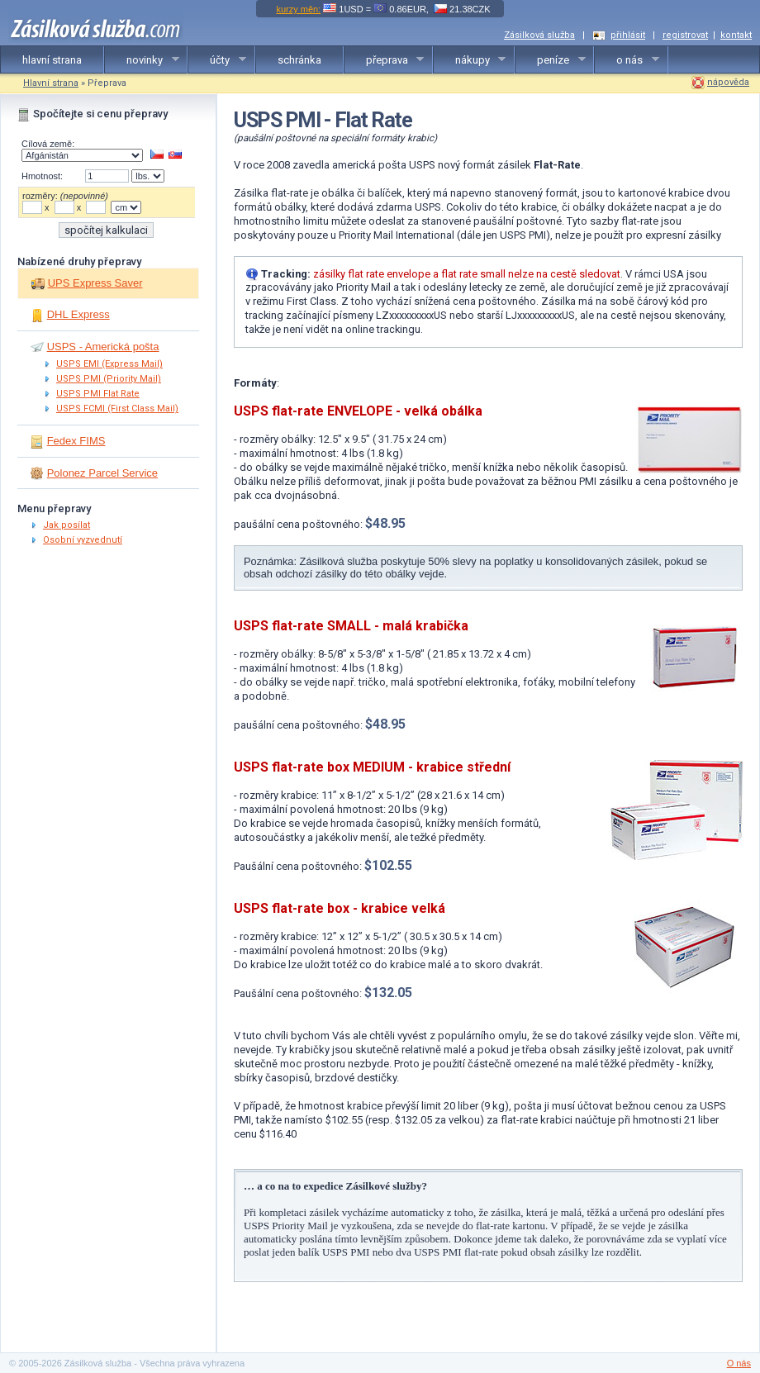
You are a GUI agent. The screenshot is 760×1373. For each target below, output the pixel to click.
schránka (299, 60)
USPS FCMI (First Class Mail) (117, 408)
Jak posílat (66, 525)
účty (217, 60)
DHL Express (78, 314)
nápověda (728, 82)
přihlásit (627, 35)
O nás (739, 1363)
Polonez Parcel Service (102, 473)
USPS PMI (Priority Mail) (108, 378)
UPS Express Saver (95, 283)
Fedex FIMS (76, 441)
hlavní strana (52, 60)
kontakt (736, 35)
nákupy (470, 60)
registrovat (685, 35)
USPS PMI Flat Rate (98, 393)
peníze (550, 60)
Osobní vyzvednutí (82, 539)
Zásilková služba (539, 35)
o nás (627, 60)
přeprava (384, 60)
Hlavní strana (50, 83)
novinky (142, 60)
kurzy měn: (298, 9)
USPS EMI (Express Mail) (109, 364)
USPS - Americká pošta (103, 346)
